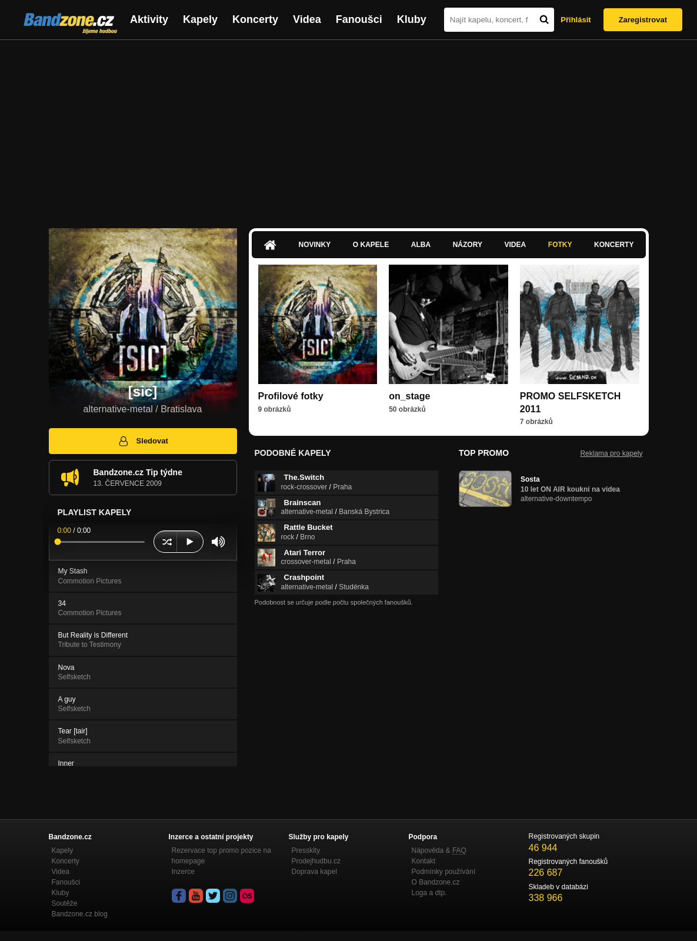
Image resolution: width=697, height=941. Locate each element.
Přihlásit (576, 19)
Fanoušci (359, 19)
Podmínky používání (444, 871)
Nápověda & (439, 850)
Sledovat (142, 441)
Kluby (411, 19)
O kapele (371, 245)
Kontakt (424, 861)
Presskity (306, 850)
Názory (467, 245)
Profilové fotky (291, 396)
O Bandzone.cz (436, 882)
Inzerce (183, 871)
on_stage (409, 396)
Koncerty (255, 19)
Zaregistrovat (643, 19)
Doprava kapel (314, 871)
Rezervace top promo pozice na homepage (221, 855)
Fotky (560, 245)
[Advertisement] (348, 128)
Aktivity (149, 19)
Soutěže (65, 903)
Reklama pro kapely (611, 453)
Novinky (315, 245)
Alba (421, 245)
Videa (307, 19)
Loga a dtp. (429, 893)
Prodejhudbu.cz (316, 861)
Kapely (200, 19)
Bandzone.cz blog (80, 914)
